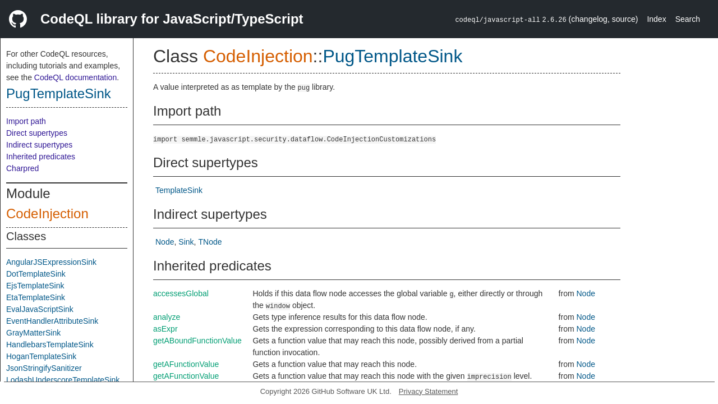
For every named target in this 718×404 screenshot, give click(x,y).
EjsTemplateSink (35, 285)
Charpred (22, 168)
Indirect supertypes (39, 144)
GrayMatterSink (33, 332)
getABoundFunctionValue (197, 340)
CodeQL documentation (75, 77)
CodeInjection (47, 213)
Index (656, 19)
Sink (186, 241)
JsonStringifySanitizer (44, 368)
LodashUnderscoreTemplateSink (62, 379)
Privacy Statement (428, 391)
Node (164, 241)
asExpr (165, 328)
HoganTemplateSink (41, 356)
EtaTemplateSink (35, 297)
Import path (26, 121)
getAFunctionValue (186, 364)
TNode (210, 241)
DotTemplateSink (36, 273)
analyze (166, 317)
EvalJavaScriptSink (39, 309)
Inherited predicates (40, 156)
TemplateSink (178, 190)
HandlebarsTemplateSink (50, 344)
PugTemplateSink (58, 93)
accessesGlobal (181, 293)
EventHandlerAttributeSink (52, 320)
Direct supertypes (36, 132)
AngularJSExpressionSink (51, 262)
